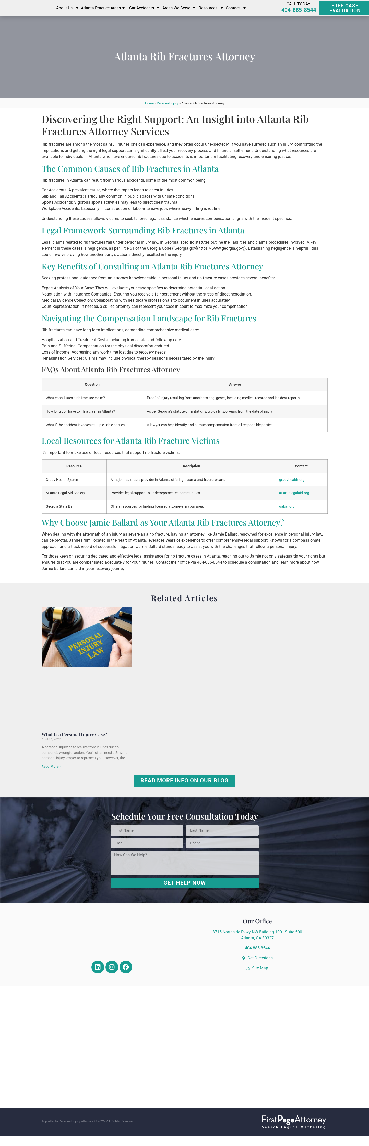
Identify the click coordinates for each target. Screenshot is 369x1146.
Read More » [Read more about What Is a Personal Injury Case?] (52, 776)
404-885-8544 (298, 15)
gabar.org (287, 516)
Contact (233, 12)
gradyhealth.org (292, 489)
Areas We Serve (176, 12)
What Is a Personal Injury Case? (74, 744)
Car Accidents (141, 12)
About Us (64, 12)
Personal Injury (167, 113)
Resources (208, 12)
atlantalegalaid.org (294, 503)
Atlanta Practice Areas (101, 12)
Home (149, 113)
